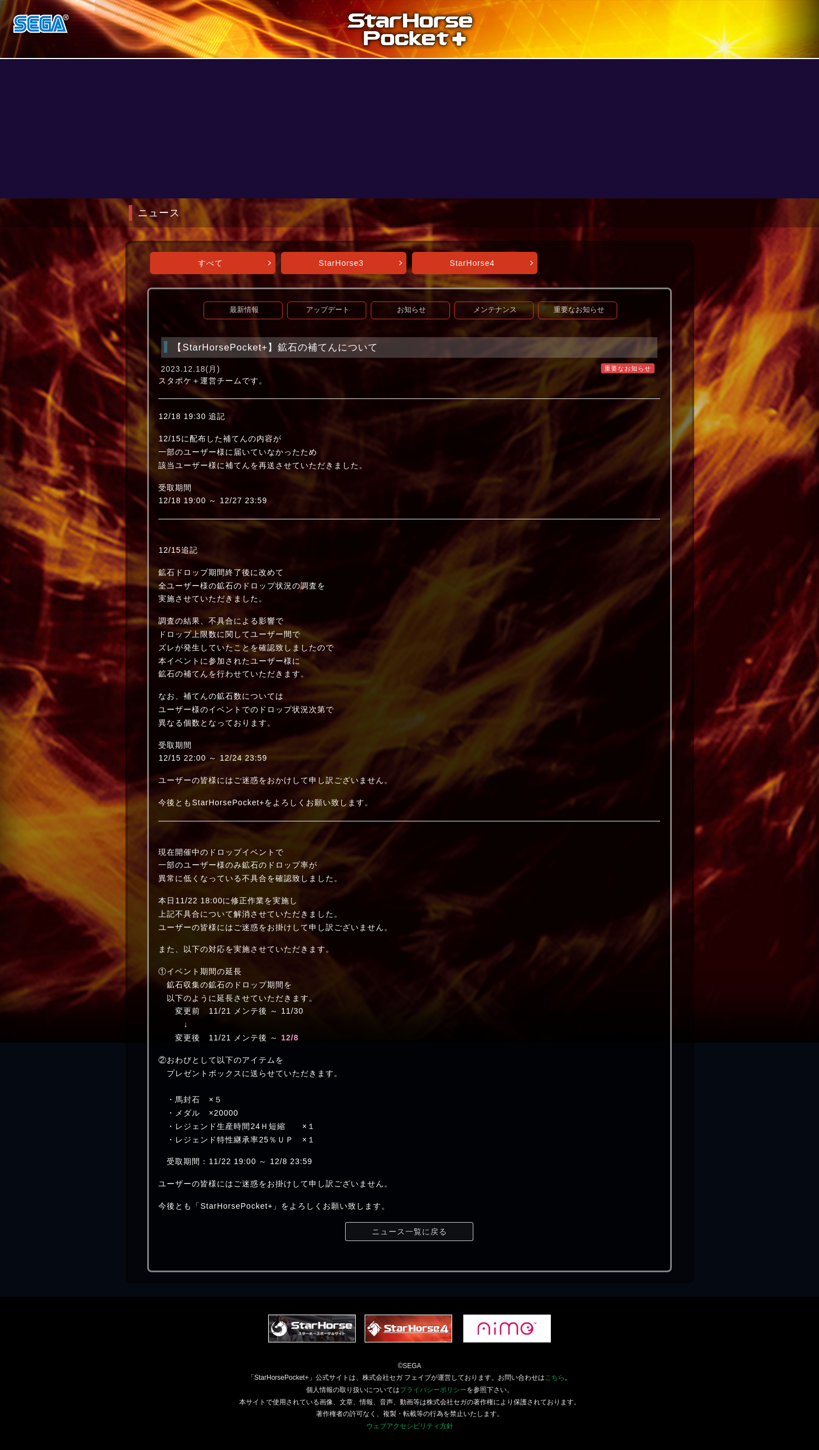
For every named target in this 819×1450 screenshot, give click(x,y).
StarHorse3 (341, 263)
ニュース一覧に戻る (409, 1231)
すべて (210, 263)
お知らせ (411, 310)
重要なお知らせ (579, 310)
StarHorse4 (472, 263)
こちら (555, 1377)
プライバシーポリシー (433, 1390)
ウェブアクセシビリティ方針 (409, 1426)
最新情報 (244, 310)
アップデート (328, 310)
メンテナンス (495, 310)
